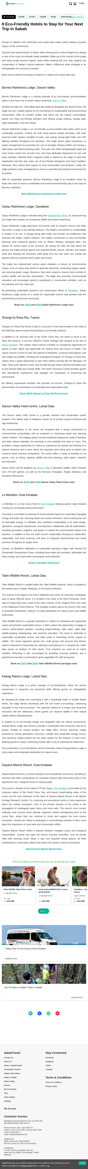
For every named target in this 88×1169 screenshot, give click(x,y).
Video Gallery (9, 1097)
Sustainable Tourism (12, 1069)
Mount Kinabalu (10, 345)
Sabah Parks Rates (12, 1073)
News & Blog (9, 1081)
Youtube (49, 1069)
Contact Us (8, 1058)
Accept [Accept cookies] (82, 1163)
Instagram (50, 1061)
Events (7, 1085)
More (43, 911)
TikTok (48, 1065)
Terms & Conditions (54, 1082)
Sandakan (73, 290)
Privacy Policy (51, 1086)
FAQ (6, 1093)
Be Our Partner (10, 1089)
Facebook (50, 1058)
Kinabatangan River (57, 215)
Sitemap (7, 1101)
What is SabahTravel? (13, 1065)
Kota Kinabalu (48, 504)
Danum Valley (59, 100)
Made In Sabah (10, 1077)
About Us (8, 1061)
